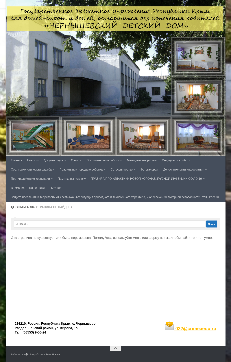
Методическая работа (142, 160)
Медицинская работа (176, 160)
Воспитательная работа (103, 160)
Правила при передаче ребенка (81, 169)
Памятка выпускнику (72, 178)
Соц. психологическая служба (31, 169)
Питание (55, 187)
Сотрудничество (121, 169)
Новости (32, 160)
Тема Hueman (53, 354)
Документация (53, 160)
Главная (16, 160)
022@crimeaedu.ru (190, 328)
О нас (75, 160)
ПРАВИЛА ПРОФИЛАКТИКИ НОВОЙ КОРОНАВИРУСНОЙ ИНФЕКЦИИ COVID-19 (146, 178)
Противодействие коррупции (30, 178)
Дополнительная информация (183, 169)
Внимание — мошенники (28, 187)
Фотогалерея (149, 169)
